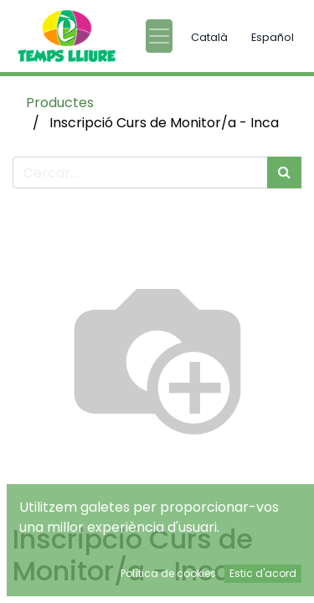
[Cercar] (284, 172)
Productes (60, 102)
